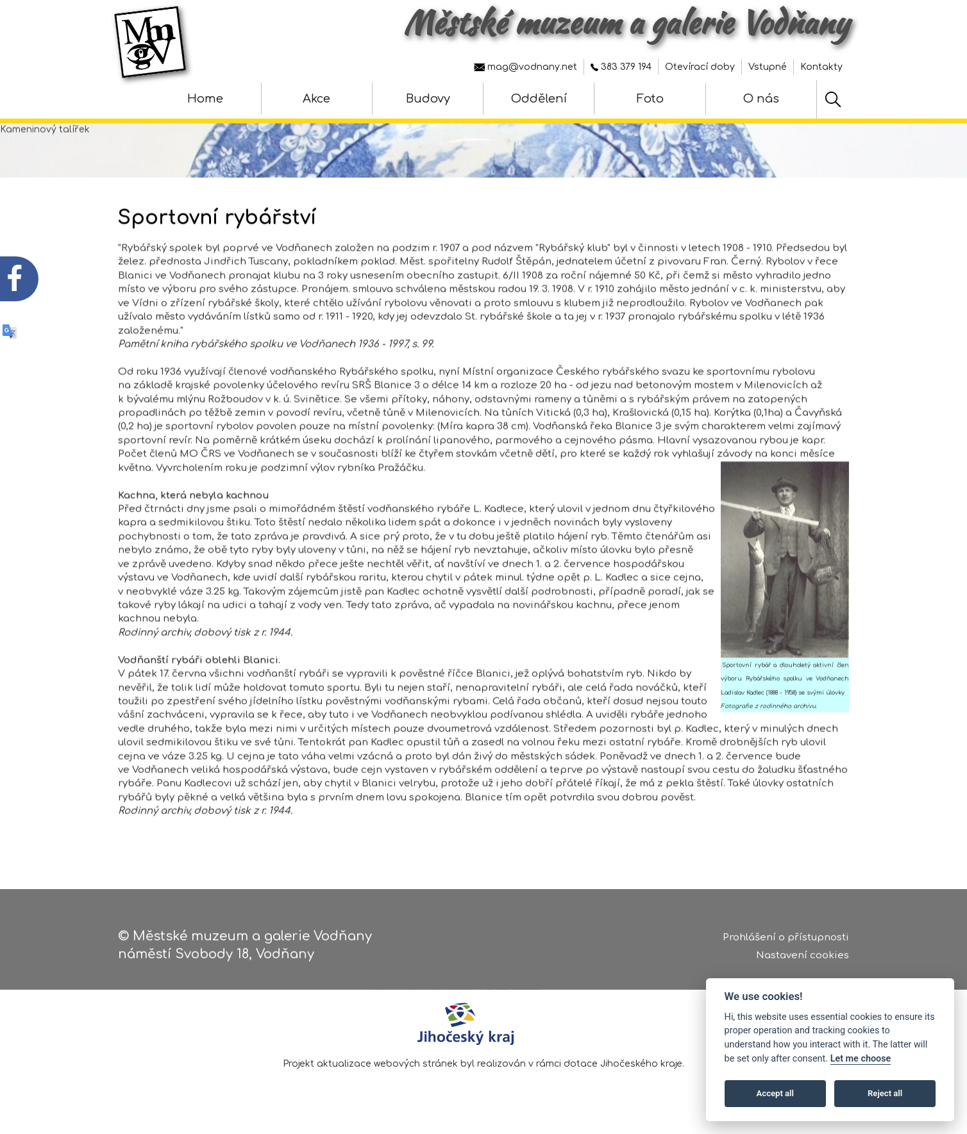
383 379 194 (621, 67)
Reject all (885, 1093)
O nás (761, 98)
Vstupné (767, 67)
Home (205, 98)
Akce (316, 98)
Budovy (428, 98)
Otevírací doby (700, 67)
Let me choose (860, 1058)
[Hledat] (833, 99)
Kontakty (821, 67)
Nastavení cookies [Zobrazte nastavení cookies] (802, 958)
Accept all (775, 1093)
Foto (650, 98)
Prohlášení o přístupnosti (786, 940)
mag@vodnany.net (525, 67)
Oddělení (539, 98)
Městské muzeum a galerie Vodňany (626, 22)
